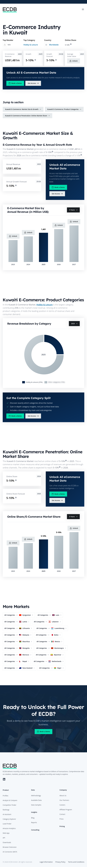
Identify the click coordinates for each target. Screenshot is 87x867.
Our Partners (64, 800)
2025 (74, 323)
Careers (62, 805)
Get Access (33, 83)
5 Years (73, 210)
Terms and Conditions (76, 862)
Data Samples (36, 805)
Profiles (5, 796)
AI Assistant (7, 814)
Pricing (62, 826)
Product (6, 790)
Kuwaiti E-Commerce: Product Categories (64, 109)
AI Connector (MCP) (10, 852)
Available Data (36, 800)
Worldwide (54, 44)
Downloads (7, 842)
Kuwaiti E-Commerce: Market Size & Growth (23, 109)
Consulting (35, 830)
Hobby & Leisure (30, 44)
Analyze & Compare (10, 800)
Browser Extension (10, 847)
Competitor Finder (9, 805)
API (4, 838)
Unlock (74, 61)
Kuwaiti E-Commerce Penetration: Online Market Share (27, 116)
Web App (6, 833)
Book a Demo (15, 83)
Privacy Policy (60, 862)
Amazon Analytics (9, 828)
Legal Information (46, 862)
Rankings (6, 810)
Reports (34, 822)
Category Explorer (9, 819)
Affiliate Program (65, 809)
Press (61, 819)
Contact (62, 814)
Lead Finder (7, 824)
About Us (62, 795)
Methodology (36, 795)
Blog (32, 818)
